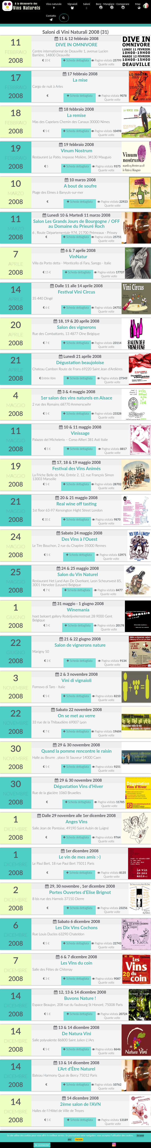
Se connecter (42, 1145)
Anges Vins (76, 821)
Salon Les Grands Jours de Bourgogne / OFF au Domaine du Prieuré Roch (76, 224)
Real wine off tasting (76, 503)
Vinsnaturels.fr (21, 6)
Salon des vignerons (76, 327)
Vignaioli (72, 6)
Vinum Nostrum (76, 150)
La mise (80, 80)
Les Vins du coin (76, 963)
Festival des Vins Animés (76, 468)
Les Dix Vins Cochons (76, 927)
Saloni (86, 6)
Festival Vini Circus (76, 292)
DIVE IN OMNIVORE (76, 44)
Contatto (51, 17)
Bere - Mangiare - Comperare (112, 6)
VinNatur (78, 256)
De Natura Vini (76, 1033)
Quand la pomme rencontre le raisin (76, 751)
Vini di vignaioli (76, 680)
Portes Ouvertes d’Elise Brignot (80, 892)
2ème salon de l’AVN (80, 1104)
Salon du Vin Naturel (77, 574)
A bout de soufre (80, 186)
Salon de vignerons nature (80, 645)
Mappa (139, 6)
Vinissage (80, 433)
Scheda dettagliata (76, 60)
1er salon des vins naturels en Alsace (76, 397)
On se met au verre (76, 715)
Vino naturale (54, 6)
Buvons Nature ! (80, 998)
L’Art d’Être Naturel (76, 1068)
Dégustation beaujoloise (80, 362)
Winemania (78, 609)
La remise (76, 115)
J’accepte (79, 1139)
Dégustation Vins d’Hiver (78, 786)
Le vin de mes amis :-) (80, 857)
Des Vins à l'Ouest (79, 539)
